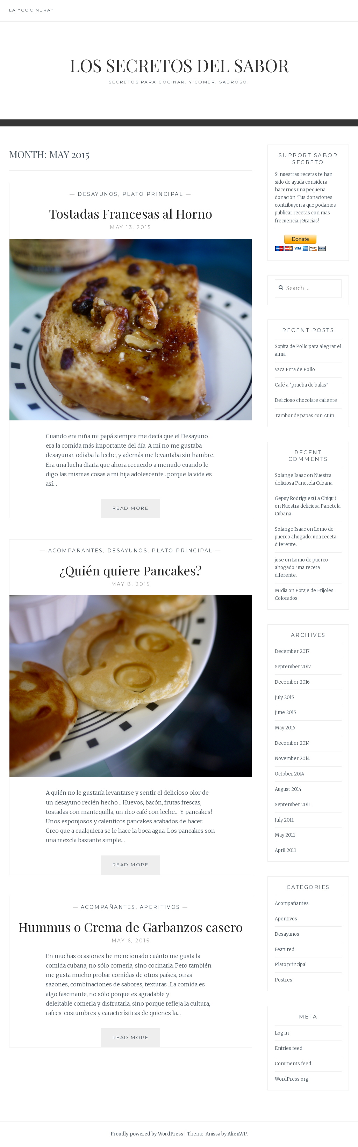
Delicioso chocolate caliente (306, 400)
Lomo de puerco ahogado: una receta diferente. (305, 536)
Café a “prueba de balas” (301, 385)
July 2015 (284, 697)
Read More (136, 511)
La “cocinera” (31, 10)
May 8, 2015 (130, 584)
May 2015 (285, 728)
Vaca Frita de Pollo (295, 370)
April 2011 (285, 850)
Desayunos (98, 194)
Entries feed (288, 1048)
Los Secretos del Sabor (179, 65)
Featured (284, 950)
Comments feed (293, 1064)
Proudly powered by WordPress (146, 1134)
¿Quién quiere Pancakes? (130, 570)
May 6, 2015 (131, 941)
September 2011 (293, 805)
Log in (282, 1033)
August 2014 (288, 789)
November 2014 (292, 759)
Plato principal (153, 194)
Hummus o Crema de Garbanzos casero (131, 926)
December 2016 (292, 682)
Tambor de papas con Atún (304, 416)
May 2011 (285, 835)
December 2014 (292, 743)
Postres (283, 980)
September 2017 (293, 667)
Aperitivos (160, 907)
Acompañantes (75, 550)
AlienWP (237, 1134)
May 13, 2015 (130, 227)
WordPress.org (292, 1079)
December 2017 (292, 651)
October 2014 (289, 774)
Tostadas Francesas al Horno (130, 213)
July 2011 (284, 820)
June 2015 (285, 712)
